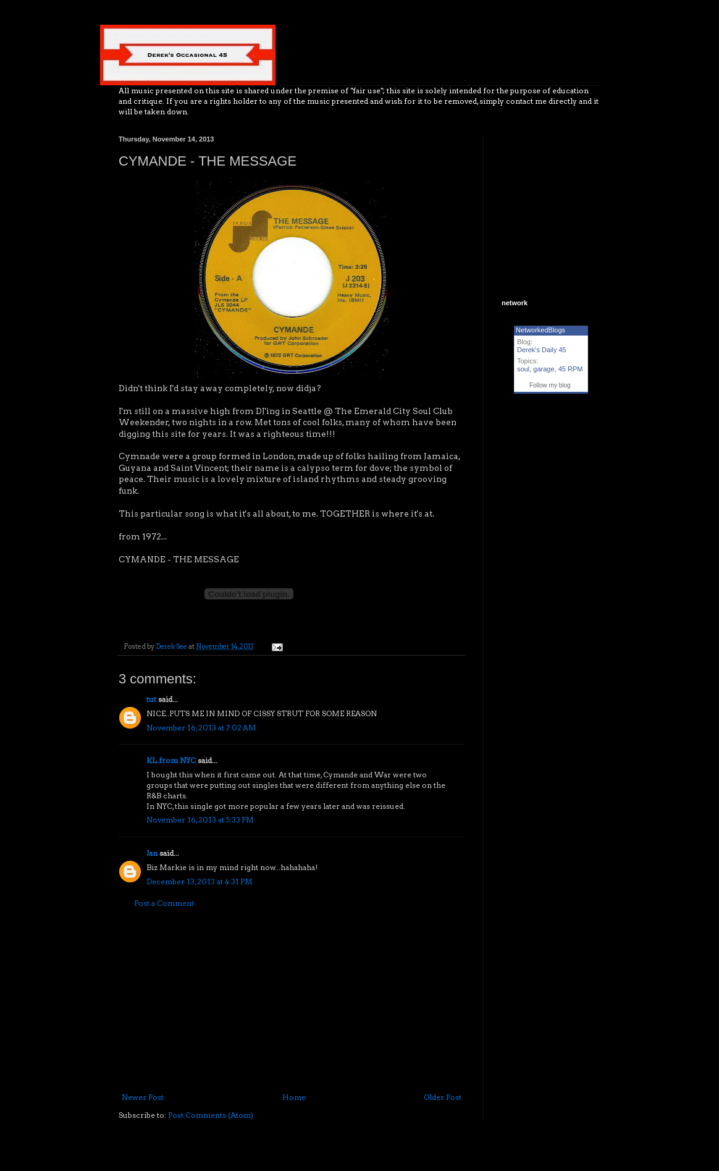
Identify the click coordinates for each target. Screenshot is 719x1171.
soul (523, 369)
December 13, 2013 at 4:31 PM (199, 881)
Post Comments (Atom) (210, 1115)
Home (294, 1097)
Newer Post (143, 1097)
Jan (152, 853)
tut (151, 699)
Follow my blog (550, 385)
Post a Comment (164, 903)
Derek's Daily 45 (541, 349)
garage (543, 369)
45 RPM (570, 369)
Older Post (442, 1097)
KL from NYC (171, 760)
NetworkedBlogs (540, 330)
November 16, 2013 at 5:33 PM (200, 819)
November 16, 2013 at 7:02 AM (201, 727)
